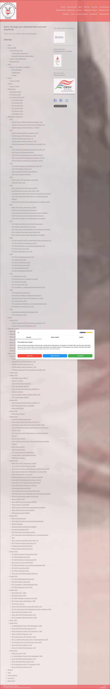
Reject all (29, 355)
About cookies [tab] (55, 337)
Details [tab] (81, 337)
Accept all (80, 355)
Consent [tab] (28, 337)
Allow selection (55, 355)
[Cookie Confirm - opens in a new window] (86, 332)
